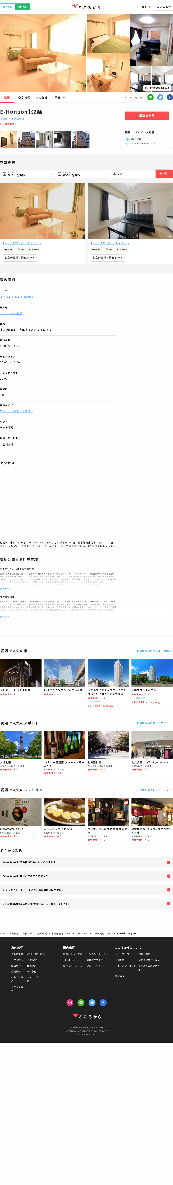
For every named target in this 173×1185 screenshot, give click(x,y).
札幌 (14, 297)
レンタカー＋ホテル (97, 954)
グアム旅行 (33, 960)
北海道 (4, 118)
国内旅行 (22, 6)
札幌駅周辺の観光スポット (155, 723)
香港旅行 (16, 971)
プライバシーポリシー (125, 967)
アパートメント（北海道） (16, 411)
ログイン (146, 6)
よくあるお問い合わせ (149, 967)
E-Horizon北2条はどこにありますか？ (25, 876)
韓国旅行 (16, 965)
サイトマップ (122, 954)
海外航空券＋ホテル (22, 954)
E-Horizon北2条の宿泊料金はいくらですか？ (29, 862)
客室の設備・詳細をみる (20, 257)
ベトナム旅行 (17, 979)
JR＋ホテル (69, 960)
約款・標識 (144, 954)
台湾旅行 (32, 965)
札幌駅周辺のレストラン (156, 790)
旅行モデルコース (72, 965)
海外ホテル (41, 954)
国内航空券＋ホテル (97, 960)
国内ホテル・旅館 (72, 954)
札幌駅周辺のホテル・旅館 (155, 651)
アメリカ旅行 (33, 979)
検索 (164, 173)
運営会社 (120, 975)
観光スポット (93, 965)
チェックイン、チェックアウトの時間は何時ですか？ (33, 890)
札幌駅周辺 (17, 118)
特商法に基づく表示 (149, 960)
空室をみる (147, 115)
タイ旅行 (32, 971)
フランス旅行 (17, 989)
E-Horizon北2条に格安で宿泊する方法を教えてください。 (37, 904)
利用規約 (120, 960)
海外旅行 (7, 6)
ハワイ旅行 (17, 960)
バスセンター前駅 (11, 313)
